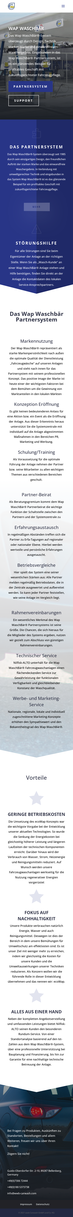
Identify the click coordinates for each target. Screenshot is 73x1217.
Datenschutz (42, 1204)
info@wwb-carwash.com (21, 1193)
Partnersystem (30, 86)
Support (23, 100)
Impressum (26, 1204)
